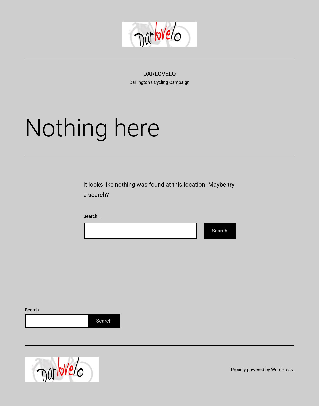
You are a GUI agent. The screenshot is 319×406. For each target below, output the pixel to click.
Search (32, 309)
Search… (92, 216)
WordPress (282, 369)
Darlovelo (159, 73)
